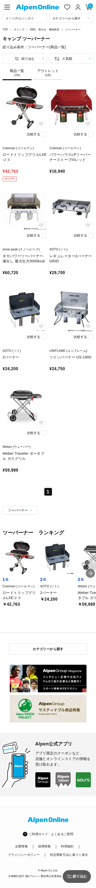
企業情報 (21, 846)
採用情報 (44, 846)
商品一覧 (17, 73)
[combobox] (25, 18)
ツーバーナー (73, 29)
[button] (90, 573)
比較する (33, 134)
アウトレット (48, 73)
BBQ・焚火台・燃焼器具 (44, 29)
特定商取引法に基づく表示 (69, 855)
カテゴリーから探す (48, 649)
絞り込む (28, 59)
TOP (5, 29)
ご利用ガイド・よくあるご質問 (51, 834)
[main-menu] (7, 7)
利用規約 (67, 846)
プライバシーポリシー (24, 855)
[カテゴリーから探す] (71, 18)
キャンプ (19, 29)
